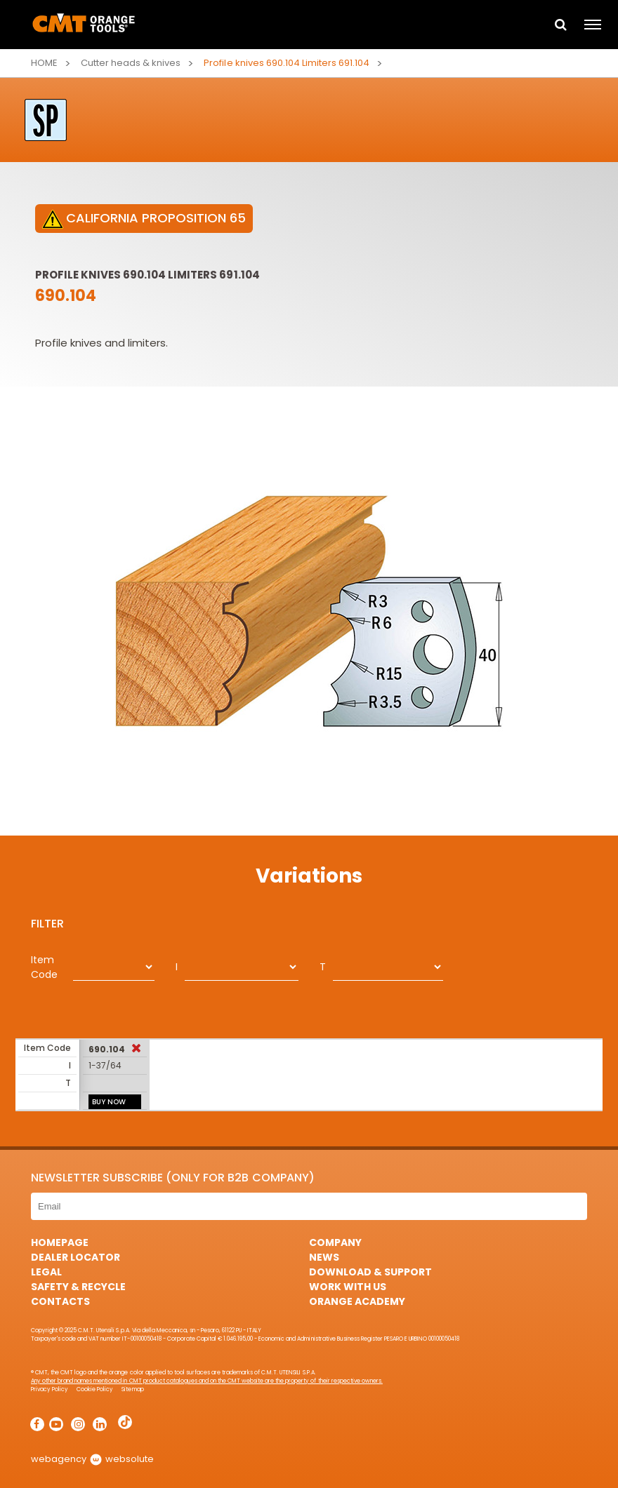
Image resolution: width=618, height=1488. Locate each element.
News (324, 1257)
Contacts (60, 1301)
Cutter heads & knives (130, 62)
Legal (46, 1272)
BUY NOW (109, 1102)
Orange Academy (357, 1301)
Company (335, 1242)
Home (44, 62)
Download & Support (370, 1272)
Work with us (347, 1287)
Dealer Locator (75, 1257)
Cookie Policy (95, 1389)
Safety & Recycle (78, 1287)
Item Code (44, 967)
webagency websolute (92, 1459)
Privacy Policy (49, 1389)
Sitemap (132, 1389)
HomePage (59, 1242)
